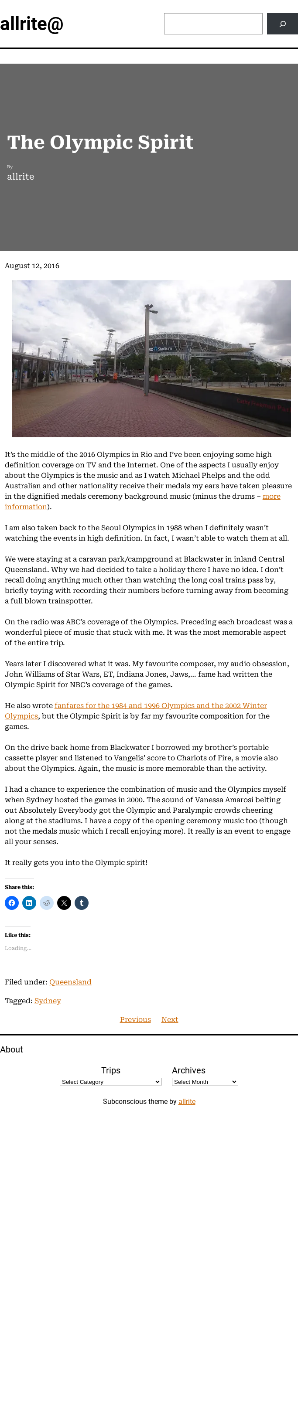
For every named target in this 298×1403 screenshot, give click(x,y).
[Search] (282, 23)
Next (169, 1019)
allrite (186, 1101)
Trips (110, 1070)
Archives (189, 1070)
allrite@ (32, 23)
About (11, 1049)
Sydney (47, 1001)
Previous (135, 1019)
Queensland (70, 982)
